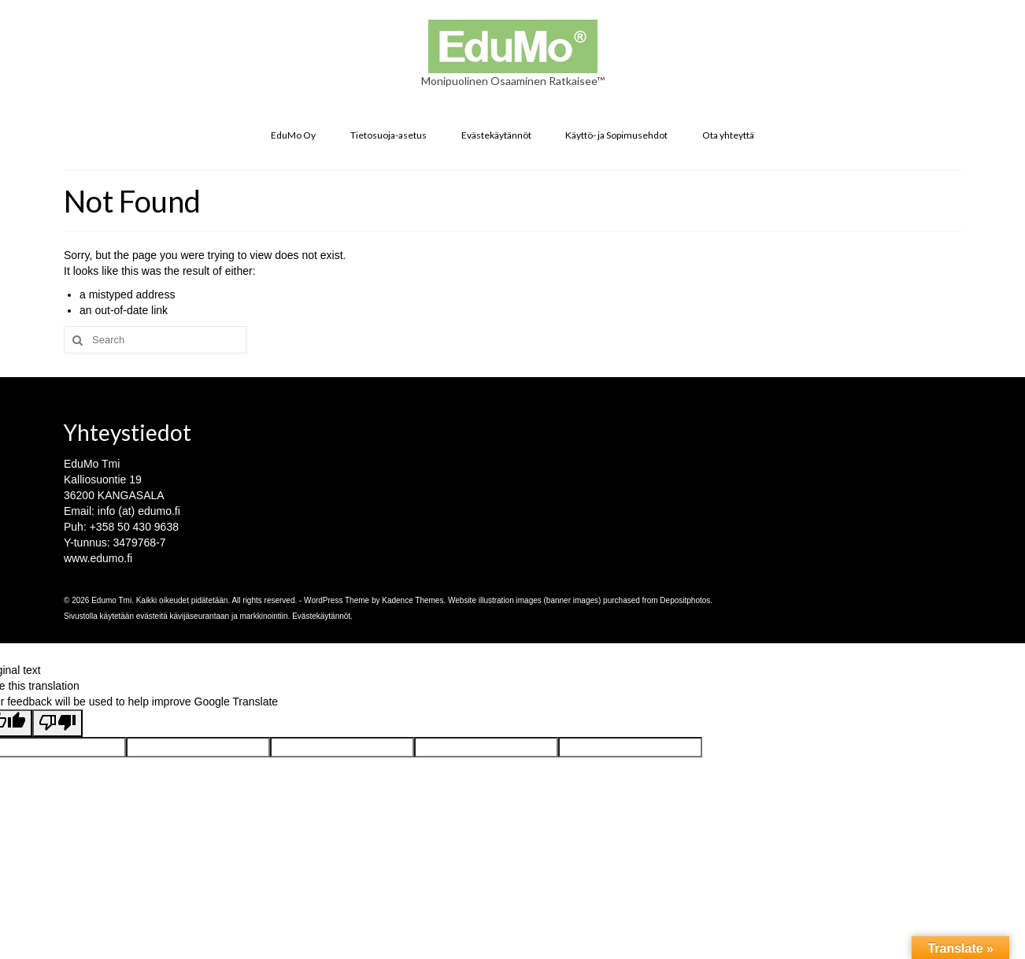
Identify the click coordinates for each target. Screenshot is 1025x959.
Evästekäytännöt (321, 616)
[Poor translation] (57, 723)
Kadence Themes (412, 600)
